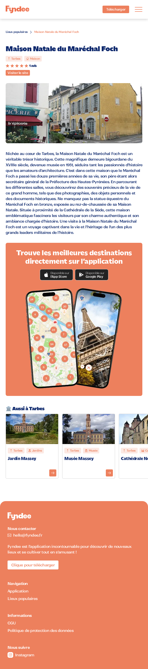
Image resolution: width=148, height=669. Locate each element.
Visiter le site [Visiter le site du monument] (18, 73)
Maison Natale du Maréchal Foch (56, 32)
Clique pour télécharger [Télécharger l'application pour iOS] (33, 565)
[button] (56, 274)
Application (18, 591)
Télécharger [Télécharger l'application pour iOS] (115, 9)
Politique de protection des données (41, 630)
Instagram (21, 655)
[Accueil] (17, 9)
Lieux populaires (17, 32)
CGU (12, 623)
